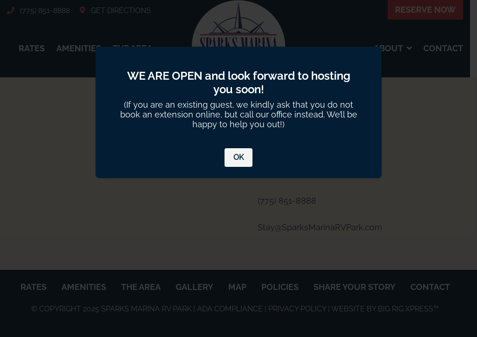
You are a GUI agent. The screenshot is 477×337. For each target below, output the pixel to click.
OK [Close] (238, 157)
